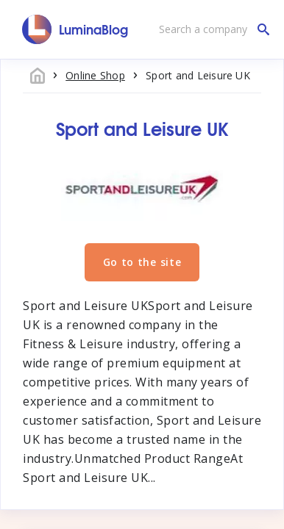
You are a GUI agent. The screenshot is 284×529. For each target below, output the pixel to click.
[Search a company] (210, 29)
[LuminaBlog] (75, 29)
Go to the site (142, 262)
